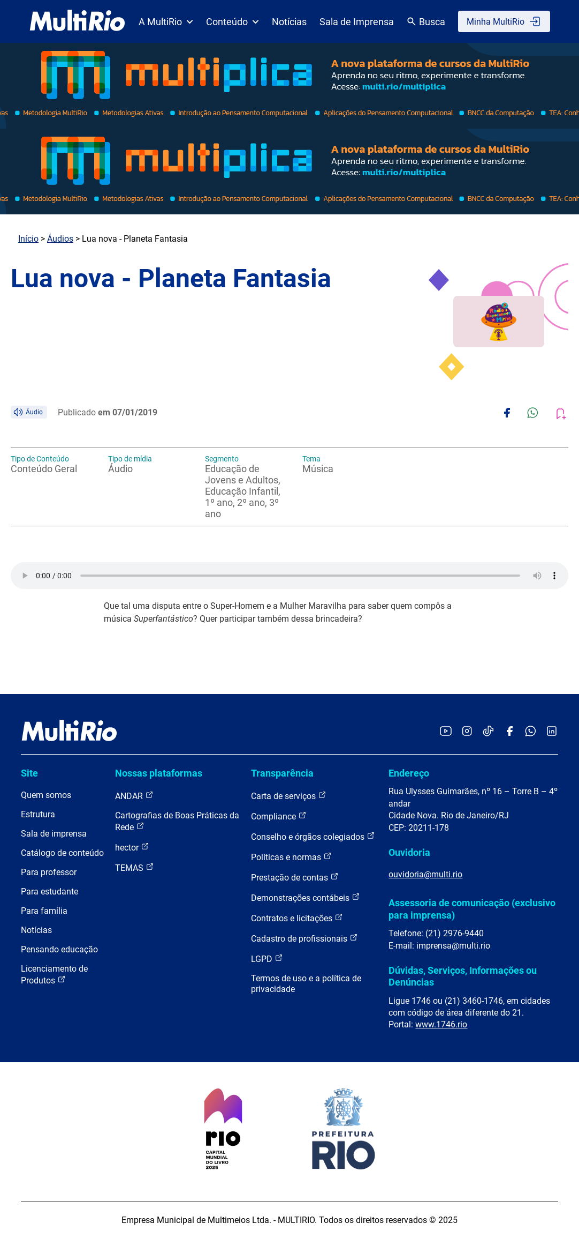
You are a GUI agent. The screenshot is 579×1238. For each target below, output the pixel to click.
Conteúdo (232, 21)
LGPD (267, 958)
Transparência (282, 773)
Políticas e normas (291, 856)
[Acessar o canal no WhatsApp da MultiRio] (530, 732)
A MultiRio (166, 21)
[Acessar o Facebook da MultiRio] (509, 732)
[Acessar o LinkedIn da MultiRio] (551, 732)
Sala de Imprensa (356, 21)
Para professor (49, 872)
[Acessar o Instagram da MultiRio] (467, 732)
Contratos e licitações (297, 917)
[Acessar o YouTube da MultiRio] (445, 732)
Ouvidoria (409, 852)
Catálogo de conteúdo (62, 853)
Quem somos (46, 795)
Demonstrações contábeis (305, 897)
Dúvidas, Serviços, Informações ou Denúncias (462, 976)
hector (132, 847)
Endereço (408, 773)
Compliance (279, 816)
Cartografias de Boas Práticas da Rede (177, 821)
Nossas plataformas (158, 773)
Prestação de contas (295, 877)
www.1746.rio (441, 1024)
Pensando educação (59, 949)
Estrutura (38, 814)
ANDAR (134, 795)
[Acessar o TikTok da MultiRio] (488, 732)
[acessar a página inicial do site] (77, 21)
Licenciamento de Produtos (54, 975)
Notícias (289, 21)
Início (28, 239)
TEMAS (134, 867)
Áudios (60, 239)
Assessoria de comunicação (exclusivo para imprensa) (471, 908)
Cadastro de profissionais (304, 938)
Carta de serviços (288, 795)
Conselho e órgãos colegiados (313, 836)
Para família (44, 911)
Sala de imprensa (54, 834)
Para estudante (49, 891)
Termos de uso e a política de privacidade (306, 983)
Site (29, 773)
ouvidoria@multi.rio (425, 874)
